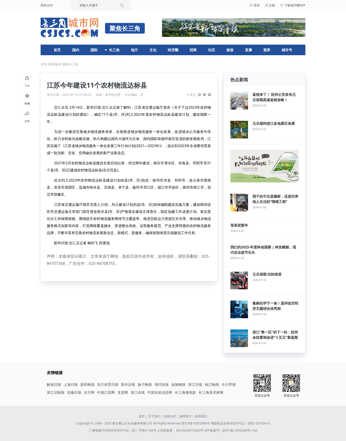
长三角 (114, 49)
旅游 (229, 49)
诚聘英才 (185, 416)
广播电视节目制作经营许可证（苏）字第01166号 (123, 430)
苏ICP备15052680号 (196, 423)
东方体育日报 (107, 384)
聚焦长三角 (70, 64)
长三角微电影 (185, 392)
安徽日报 (74, 392)
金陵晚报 (178, 384)
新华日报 (128, 384)
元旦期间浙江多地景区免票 (273, 123)
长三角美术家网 (211, 392)
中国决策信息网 (159, 392)
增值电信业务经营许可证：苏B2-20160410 (240, 423)
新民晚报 (87, 384)
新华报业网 (112, 95)
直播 (248, 49)
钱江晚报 (212, 384)
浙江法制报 (55, 392)
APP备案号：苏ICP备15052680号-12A (230, 430)
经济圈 (173, 49)
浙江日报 (195, 384)
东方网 (89, 392)
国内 (75, 49)
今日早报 (229, 384)
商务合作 (47, 5)
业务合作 (170, 416)
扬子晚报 (145, 384)
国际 (94, 49)
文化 (152, 49)
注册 (270, 5)
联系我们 (201, 416)
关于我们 (154, 416)
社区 (211, 49)
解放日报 (54, 384)
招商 (193, 49)
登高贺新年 (239, 225)
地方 (134, 49)
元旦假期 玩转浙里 (267, 274)
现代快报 (161, 384)
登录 (255, 5)
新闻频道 (55, 64)
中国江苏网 (106, 392)
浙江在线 (138, 392)
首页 (57, 49)
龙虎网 (122, 392)
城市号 (287, 49)
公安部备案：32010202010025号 (180, 430)
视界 (266, 49)
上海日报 (71, 384)
